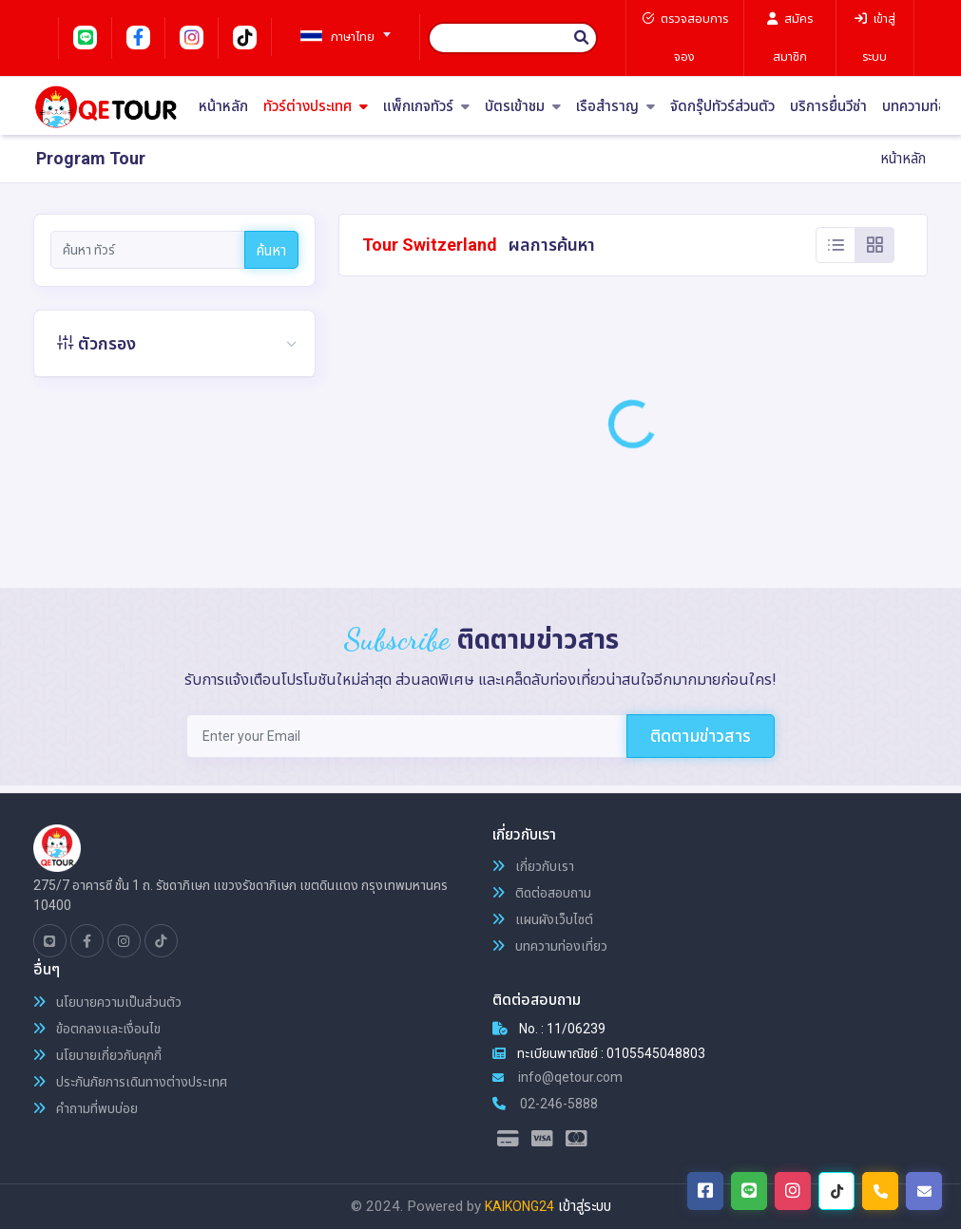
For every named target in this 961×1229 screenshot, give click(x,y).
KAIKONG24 (519, 1206)
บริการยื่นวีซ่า (828, 107)
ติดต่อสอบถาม (541, 892)
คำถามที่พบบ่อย (85, 1108)
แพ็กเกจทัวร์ (426, 107)
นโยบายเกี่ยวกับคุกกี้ (97, 1055)
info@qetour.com (557, 1077)
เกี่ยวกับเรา (533, 866)
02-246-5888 (545, 1103)
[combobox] (338, 28)
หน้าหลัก (223, 107)
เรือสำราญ (615, 107)
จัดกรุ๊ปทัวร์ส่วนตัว (722, 107)
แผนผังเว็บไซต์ (542, 919)
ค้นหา (271, 250)
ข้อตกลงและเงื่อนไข (97, 1028)
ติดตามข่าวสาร (700, 736)
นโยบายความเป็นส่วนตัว (107, 1002)
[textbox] (338, 37)
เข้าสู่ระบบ (584, 1206)
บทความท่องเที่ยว (549, 946)
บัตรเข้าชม (523, 107)
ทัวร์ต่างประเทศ (315, 107)
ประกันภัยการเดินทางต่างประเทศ (130, 1081)
